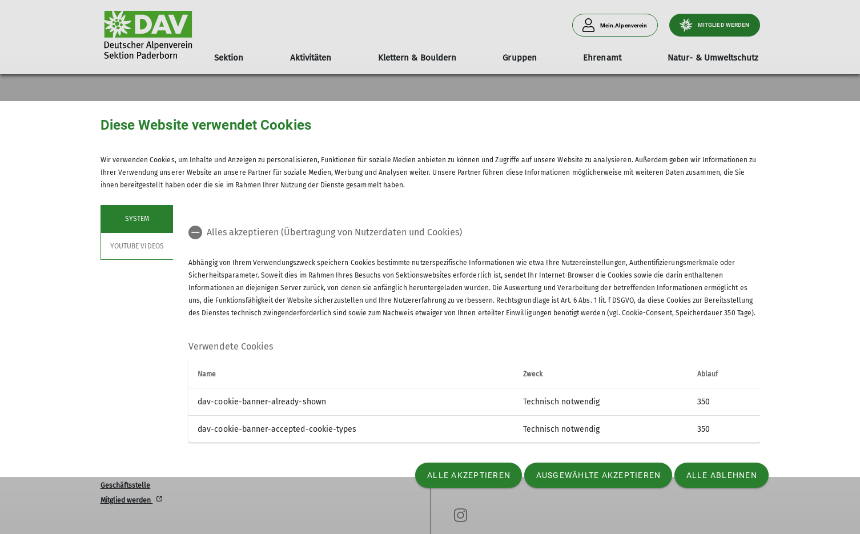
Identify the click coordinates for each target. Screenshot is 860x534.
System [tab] (136, 219)
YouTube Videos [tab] (137, 246)
